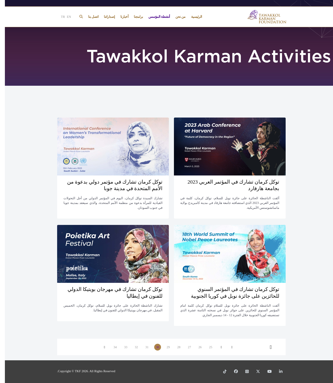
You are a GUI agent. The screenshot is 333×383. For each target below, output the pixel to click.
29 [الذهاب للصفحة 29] (163, 347)
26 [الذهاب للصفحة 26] (195, 347)
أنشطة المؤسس (154, 16)
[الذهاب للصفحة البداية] (227, 347)
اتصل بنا (88, 16)
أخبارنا (120, 16)
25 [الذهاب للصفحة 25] (205, 347)
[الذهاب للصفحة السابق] (216, 347)
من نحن (176, 16)
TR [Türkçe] (58, 16)
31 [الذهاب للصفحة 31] (142, 347)
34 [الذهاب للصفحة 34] (110, 347)
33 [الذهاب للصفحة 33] (121, 347)
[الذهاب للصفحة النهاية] (265, 347)
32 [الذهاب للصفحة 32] (131, 347)
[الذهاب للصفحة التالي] (99, 347)
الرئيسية (191, 16)
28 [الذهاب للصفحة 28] (174, 347)
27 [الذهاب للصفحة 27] (184, 347)
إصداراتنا (104, 16)
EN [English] (64, 16)
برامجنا (133, 16)
